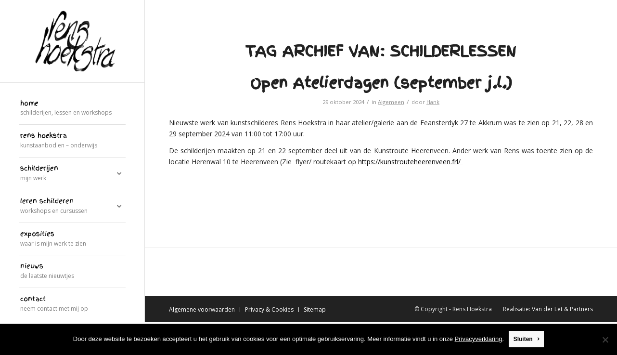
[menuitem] (72, 108)
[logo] (72, 41)
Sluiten (523, 339)
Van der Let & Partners (562, 309)
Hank (432, 101)
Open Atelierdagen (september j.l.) (381, 82)
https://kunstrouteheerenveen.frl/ (410, 161)
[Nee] (605, 339)
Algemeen (391, 101)
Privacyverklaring (478, 339)
